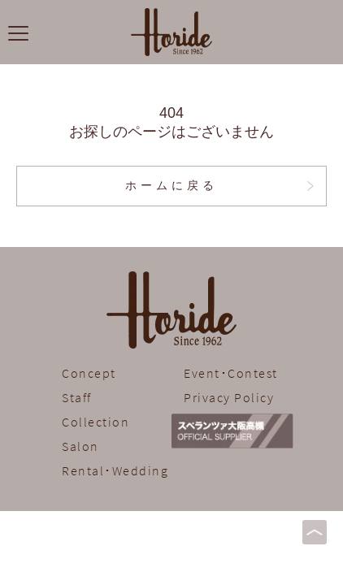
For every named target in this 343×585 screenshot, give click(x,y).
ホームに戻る (171, 186)
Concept (89, 373)
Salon (80, 446)
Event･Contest (231, 373)
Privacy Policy (229, 397)
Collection (95, 422)
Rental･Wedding (115, 470)
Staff (77, 397)
